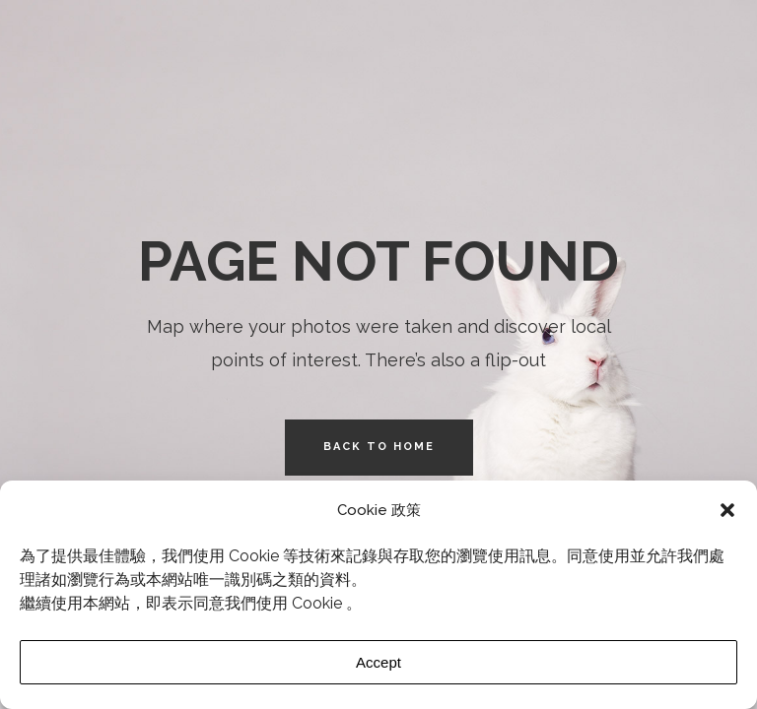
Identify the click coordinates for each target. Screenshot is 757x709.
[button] (727, 510)
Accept (378, 662)
